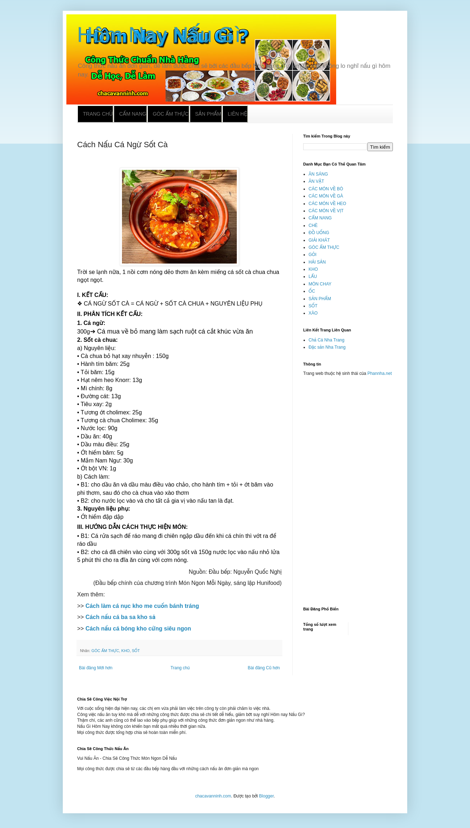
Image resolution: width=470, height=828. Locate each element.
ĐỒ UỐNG (319, 232)
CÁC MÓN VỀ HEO (327, 203)
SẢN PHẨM (320, 298)
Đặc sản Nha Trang (327, 347)
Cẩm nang (132, 114)
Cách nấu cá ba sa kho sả (120, 617)
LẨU (313, 276)
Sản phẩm (208, 114)
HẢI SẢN (317, 262)
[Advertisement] (348, 488)
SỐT (136, 650)
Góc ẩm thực (171, 114)
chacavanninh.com (213, 796)
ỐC (312, 291)
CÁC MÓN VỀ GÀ (326, 196)
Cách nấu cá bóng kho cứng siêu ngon (138, 628)
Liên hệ (237, 114)
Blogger (266, 796)
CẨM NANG (320, 217)
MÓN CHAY (320, 284)
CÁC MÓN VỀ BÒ (326, 188)
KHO (125, 650)
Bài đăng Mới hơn (95, 667)
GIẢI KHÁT (319, 240)
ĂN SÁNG (318, 174)
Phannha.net (379, 373)
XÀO (313, 313)
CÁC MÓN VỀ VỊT (326, 210)
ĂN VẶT (316, 181)
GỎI (312, 254)
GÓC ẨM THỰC (105, 650)
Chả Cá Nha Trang (326, 340)
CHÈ (313, 225)
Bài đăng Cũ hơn (264, 667)
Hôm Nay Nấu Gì (159, 35)
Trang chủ (98, 114)
